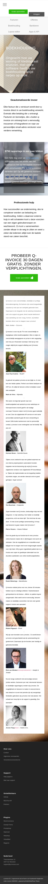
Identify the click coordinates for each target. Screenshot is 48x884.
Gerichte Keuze (22, 453)
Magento (6, 843)
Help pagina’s (8, 776)
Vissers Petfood (22, 529)
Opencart (7, 832)
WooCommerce (9, 821)
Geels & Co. (24, 728)
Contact (6, 752)
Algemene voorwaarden (11, 756)
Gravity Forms (8, 825)
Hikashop (7, 835)
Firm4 (20, 628)
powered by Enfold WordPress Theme (29, 881)
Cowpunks (20, 505)
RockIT (22, 374)
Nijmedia (20, 394)
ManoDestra (23, 581)
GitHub (6, 797)
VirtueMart (7, 839)
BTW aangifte (32, 158)
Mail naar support (9, 780)
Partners (6, 804)
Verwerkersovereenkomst (12, 760)
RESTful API (8, 801)
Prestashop (7, 828)
